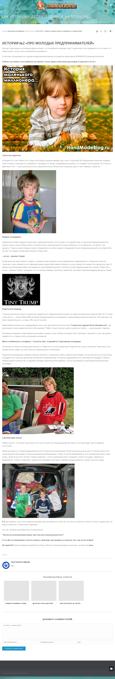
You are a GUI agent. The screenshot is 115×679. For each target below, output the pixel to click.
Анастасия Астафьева (16, 31)
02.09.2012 (40, 31)
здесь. (91, 545)
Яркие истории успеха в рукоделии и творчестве (57, 22)
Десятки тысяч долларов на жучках (44, 603)
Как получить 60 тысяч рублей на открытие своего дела (72, 603)
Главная (34, 22)
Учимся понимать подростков (17, 603)
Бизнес (4, 554)
